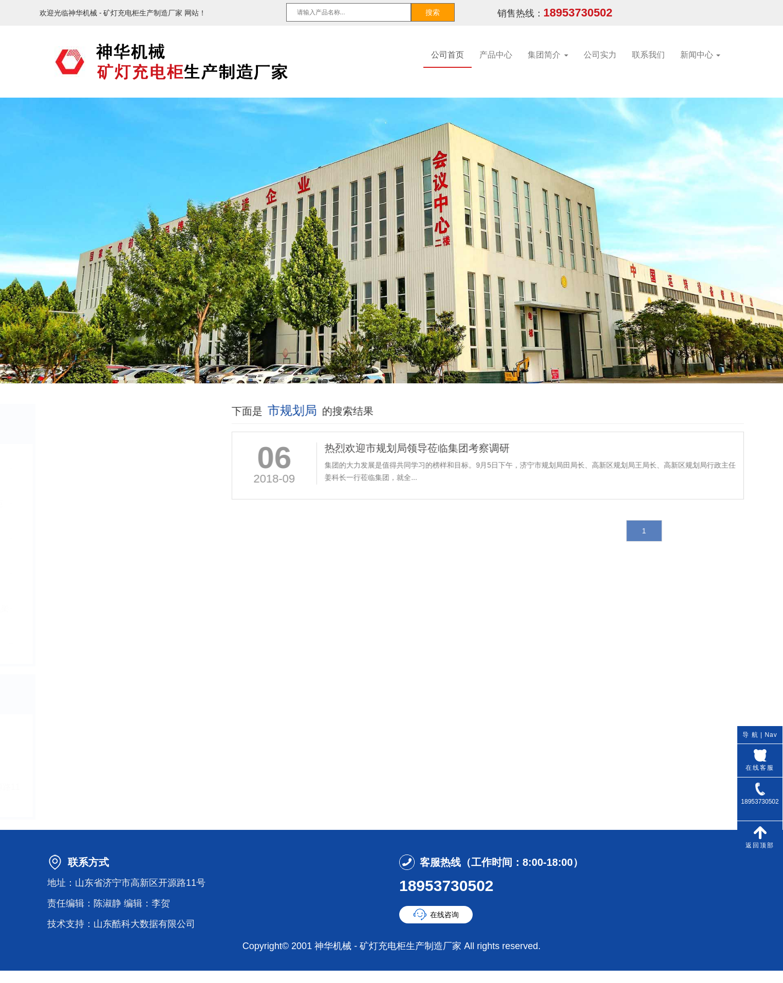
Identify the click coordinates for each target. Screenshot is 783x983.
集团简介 (548, 54)
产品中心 (495, 54)
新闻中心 (700, 54)
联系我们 (648, 54)
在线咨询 (444, 915)
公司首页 (447, 54)
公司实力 (600, 54)
